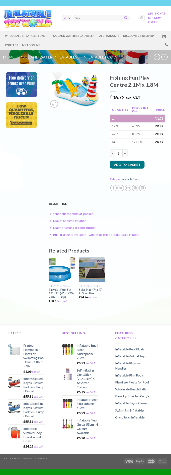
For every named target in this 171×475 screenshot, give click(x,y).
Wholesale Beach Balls (130, 389)
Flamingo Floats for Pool (132, 382)
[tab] (58, 204)
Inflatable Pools (99, 57)
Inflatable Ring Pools (129, 375)
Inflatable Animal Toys (130, 356)
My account (31, 45)
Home (8, 57)
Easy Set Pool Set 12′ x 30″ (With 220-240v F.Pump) (61, 293)
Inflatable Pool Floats (130, 349)
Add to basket (127, 164)
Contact (11, 45)
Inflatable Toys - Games (131, 403)
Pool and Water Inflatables (73, 36)
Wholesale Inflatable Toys (26, 36)
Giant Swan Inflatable (129, 417)
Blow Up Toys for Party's (132, 396)
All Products (109, 35)
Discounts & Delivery (139, 35)
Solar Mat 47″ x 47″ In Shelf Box (91, 291)
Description (58, 203)
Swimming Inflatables (130, 410)
